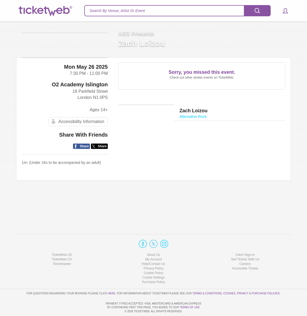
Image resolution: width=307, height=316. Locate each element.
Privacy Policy (154, 253)
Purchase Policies (265, 277)
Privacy (242, 277)
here (111, 277)
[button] (283, 11)
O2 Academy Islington (80, 121)
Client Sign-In (245, 239)
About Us (153, 239)
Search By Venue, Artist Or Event (117, 11)
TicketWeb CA (62, 244)
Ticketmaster (62, 249)
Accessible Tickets (245, 253)
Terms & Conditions (207, 277)
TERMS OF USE (190, 307)
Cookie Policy (153, 258)
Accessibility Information (77, 158)
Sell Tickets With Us (245, 244)
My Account (153, 244)
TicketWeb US (62, 239)
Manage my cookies (153, 262)
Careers (245, 249)
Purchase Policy (153, 267)
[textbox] (177, 10)
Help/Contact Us (153, 249)
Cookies (229, 277)
